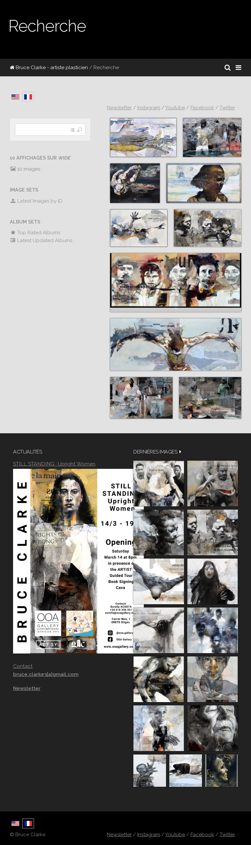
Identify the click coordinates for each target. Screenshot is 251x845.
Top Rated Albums (35, 233)
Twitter (227, 108)
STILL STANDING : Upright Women (54, 464)
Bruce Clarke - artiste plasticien (49, 67)
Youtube (175, 108)
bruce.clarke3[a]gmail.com (45, 674)
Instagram (148, 108)
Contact (23, 666)
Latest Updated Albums (41, 240)
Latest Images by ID (36, 201)
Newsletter (119, 108)
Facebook (202, 108)
